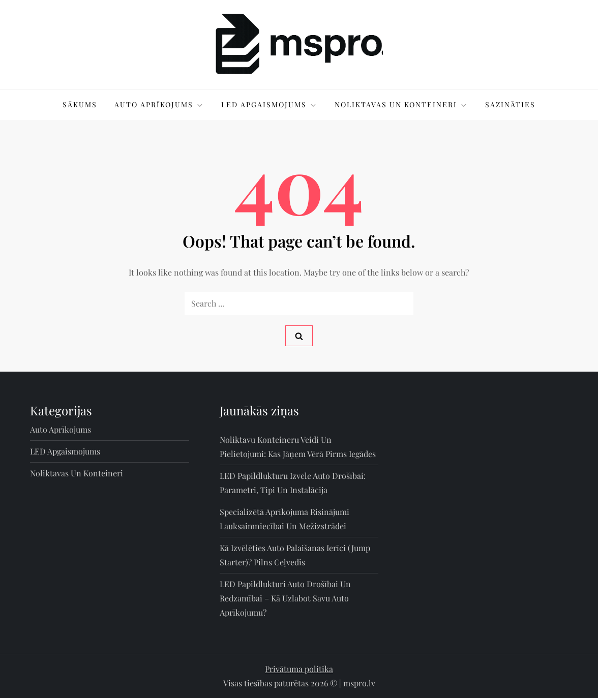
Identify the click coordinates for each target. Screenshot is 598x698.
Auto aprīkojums (159, 104)
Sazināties (510, 104)
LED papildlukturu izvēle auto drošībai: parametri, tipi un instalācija (293, 482)
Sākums (80, 104)
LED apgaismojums (269, 104)
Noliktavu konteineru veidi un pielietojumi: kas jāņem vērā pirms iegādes (298, 446)
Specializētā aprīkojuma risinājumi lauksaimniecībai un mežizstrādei (284, 518)
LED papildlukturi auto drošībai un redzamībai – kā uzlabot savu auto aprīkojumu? (285, 598)
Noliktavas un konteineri (401, 104)
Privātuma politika (299, 668)
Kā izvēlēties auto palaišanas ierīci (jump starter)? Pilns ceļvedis (295, 554)
